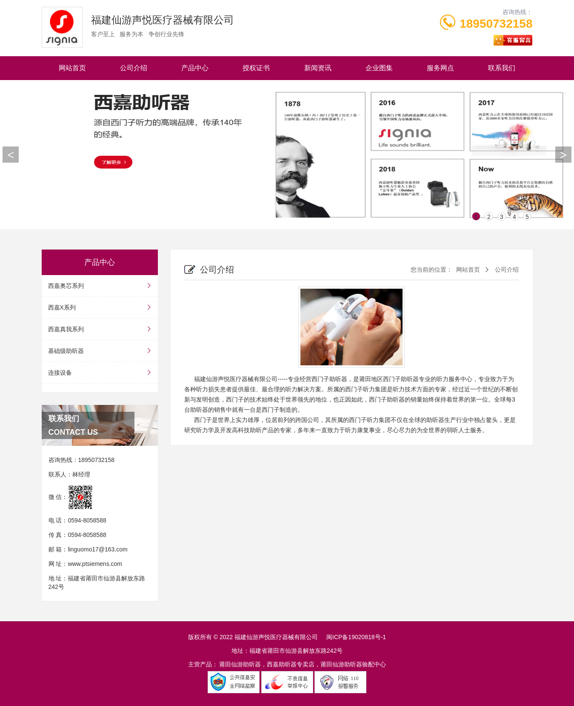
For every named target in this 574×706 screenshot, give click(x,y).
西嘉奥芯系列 (100, 285)
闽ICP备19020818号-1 (356, 637)
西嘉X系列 (100, 307)
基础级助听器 (100, 351)
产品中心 (194, 68)
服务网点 (440, 68)
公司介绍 (133, 68)
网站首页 (72, 68)
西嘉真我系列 (100, 329)
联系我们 (501, 68)
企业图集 (379, 68)
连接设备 (100, 372)
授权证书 (256, 68)
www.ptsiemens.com (95, 563)
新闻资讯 (317, 68)
